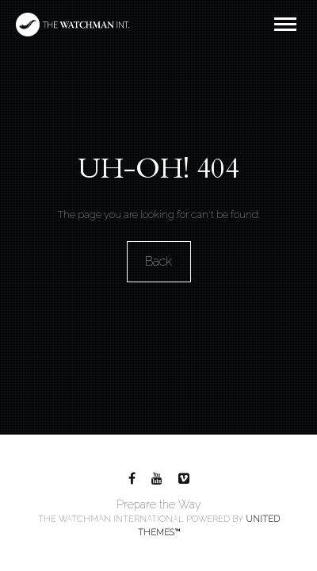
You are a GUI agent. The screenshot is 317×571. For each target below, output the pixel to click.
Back (158, 261)
